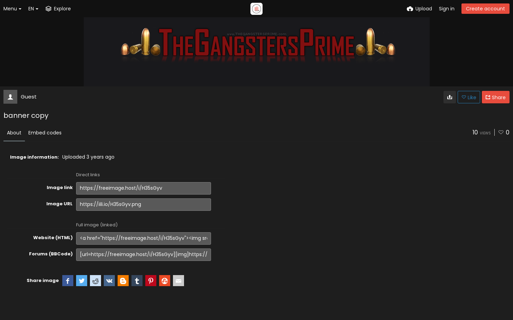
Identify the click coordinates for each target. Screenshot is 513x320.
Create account (485, 8)
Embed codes (45, 132)
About (14, 132)
